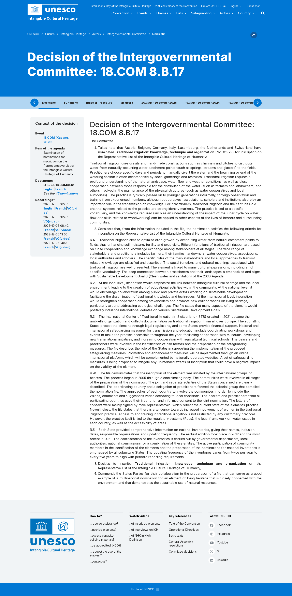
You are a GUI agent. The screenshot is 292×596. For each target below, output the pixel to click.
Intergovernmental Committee (126, 34)
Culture (50, 34)
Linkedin (218, 560)
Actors (225, 13)
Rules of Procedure (99, 102)
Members (126, 102)
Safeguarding (201, 13)
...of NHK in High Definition (140, 537)
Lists (179, 13)
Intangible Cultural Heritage (53, 18)
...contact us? (98, 561)
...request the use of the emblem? (105, 553)
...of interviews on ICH (143, 529)
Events (142, 13)
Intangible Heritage (73, 34)
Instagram (219, 534)
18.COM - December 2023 (245, 102)
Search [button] (261, 13)
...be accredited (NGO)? (105, 545)
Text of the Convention (184, 523)
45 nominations (66, 193)
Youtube (218, 542)
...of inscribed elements (144, 523)
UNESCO (33, 34)
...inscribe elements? (103, 529)
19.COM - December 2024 (202, 102)
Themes (162, 13)
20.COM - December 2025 (159, 102)
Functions (71, 102)
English (234, 6)
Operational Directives (184, 529)
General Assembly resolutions (181, 543)
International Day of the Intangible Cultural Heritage (121, 6)
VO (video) (63, 230)
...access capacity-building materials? (102, 537)
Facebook (219, 525)
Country (244, 13)
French (60, 189)
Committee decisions (183, 551)
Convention (120, 13)
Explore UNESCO (213, 6)
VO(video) (51, 221)
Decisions (49, 102)
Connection (253, 6)
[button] (253, 37)
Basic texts (176, 535)
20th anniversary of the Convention (176, 6)
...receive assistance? (104, 523)
